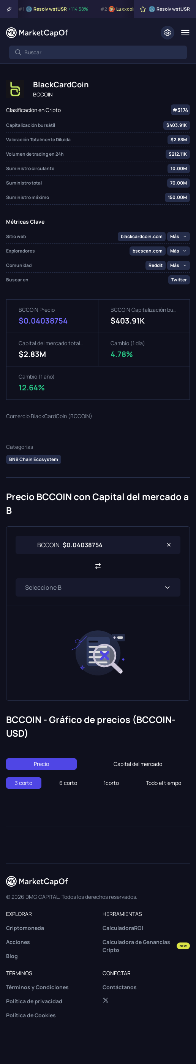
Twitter (179, 279)
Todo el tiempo (163, 782)
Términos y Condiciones (37, 987)
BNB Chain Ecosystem (33, 459)
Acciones (18, 942)
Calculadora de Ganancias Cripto (146, 945)
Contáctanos (120, 987)
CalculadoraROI (123, 927)
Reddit (156, 265)
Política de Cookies (31, 1015)
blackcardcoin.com (142, 236)
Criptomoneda (25, 927)
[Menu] (185, 32)
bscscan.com (148, 251)
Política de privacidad (34, 1001)
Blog (12, 956)
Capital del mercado (138, 763)
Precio (41, 763)
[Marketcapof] (37, 32)
